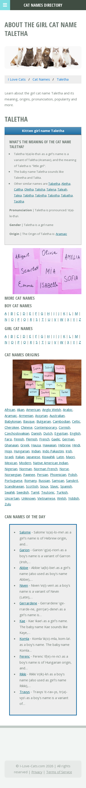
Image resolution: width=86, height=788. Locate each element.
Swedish (23, 492)
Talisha (40, 189)
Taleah (62, 189)
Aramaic (61, 234)
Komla (24, 638)
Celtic (76, 421)
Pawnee (29, 474)
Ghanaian (12, 445)
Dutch (48, 433)
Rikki (22, 674)
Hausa (36, 445)
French (44, 439)
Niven (23, 585)
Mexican (11, 462)
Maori (70, 456)
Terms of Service (59, 772)
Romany (30, 480)
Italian (20, 456)
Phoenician (58, 474)
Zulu (8, 504)
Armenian (26, 415)
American (33, 409)
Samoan (58, 480)
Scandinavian (14, 486)
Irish (69, 451)
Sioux (44, 486)
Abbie (23, 567)
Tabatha (67, 195)
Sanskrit (72, 480)
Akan (20, 409)
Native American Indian (50, 462)
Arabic (67, 409)
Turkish (62, 492)
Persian (42, 474)
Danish (36, 433)
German (68, 439)
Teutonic (48, 492)
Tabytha (41, 195)
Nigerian (11, 468)
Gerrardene (28, 603)
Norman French (46, 468)
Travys (24, 691)
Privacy (36, 772)
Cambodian (61, 421)
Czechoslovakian (17, 433)
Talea (18, 195)
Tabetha (54, 184)
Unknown (28, 498)
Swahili (10, 492)
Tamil (35, 492)
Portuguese (13, 480)
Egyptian (61, 433)
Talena (51, 189)
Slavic (54, 486)
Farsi (8, 439)
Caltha (18, 189)
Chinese (27, 427)
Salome (25, 532)
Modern (25, 462)
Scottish (32, 486)
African (10, 409)
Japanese (33, 456)
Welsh (61, 498)
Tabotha (54, 195)
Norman (25, 468)
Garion (24, 550)
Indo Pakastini (53, 451)
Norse (64, 468)
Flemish (31, 439)
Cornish (64, 427)
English (75, 433)
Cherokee (12, 427)
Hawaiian (49, 445)
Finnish (19, 439)
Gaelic (55, 439)
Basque (29, 421)
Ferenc (24, 656)
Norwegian (13, 474)
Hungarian (22, 451)
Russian (44, 480)
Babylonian (13, 421)
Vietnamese (46, 498)
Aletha (65, 184)
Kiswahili (48, 456)
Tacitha (19, 201)
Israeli (9, 456)
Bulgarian (43, 421)
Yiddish (73, 498)
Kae (22, 620)
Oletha (29, 189)
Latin (60, 456)
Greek (24, 445)
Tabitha (28, 195)
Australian (57, 415)
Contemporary (45, 427)
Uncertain (12, 498)
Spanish (66, 486)
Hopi (8, 451)
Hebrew (64, 445)
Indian (36, 451)
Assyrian (41, 415)
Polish (72, 474)
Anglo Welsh (51, 409)
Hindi (76, 445)
